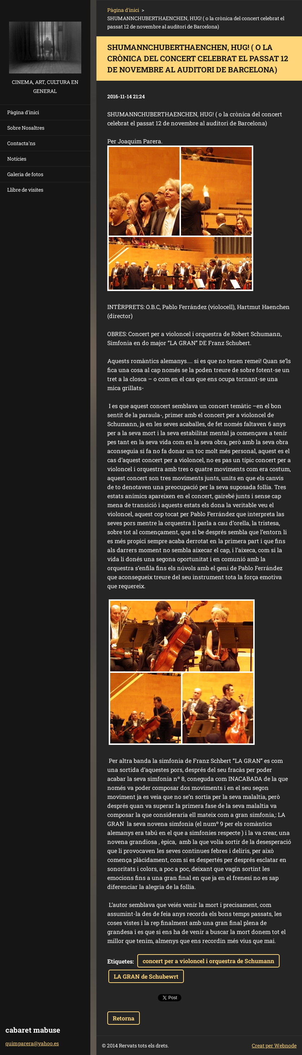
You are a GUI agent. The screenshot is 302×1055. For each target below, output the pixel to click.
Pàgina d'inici (23, 112)
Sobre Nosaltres (25, 127)
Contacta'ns (21, 143)
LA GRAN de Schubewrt (146, 976)
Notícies (16, 158)
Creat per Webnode (274, 1045)
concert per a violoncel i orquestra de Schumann (208, 961)
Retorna (123, 1018)
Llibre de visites (25, 189)
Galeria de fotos (25, 174)
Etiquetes (120, 961)
